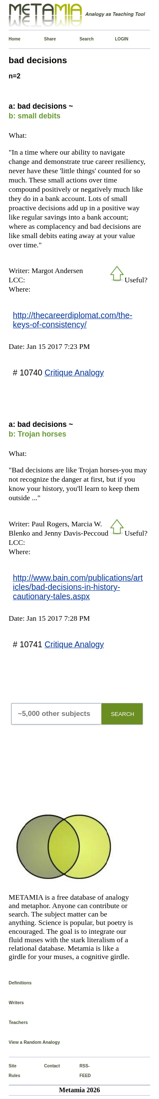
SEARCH (123, 714)
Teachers (18, 1022)
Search (81, 39)
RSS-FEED (81, 1071)
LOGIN (116, 39)
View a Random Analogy (34, 1042)
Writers (16, 1002)
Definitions (20, 982)
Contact (46, 1066)
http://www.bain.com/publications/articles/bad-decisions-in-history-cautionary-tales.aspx (78, 587)
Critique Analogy (74, 372)
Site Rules (10, 1071)
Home (10, 39)
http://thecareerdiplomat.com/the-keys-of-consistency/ (72, 320)
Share (46, 39)
